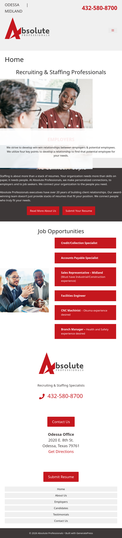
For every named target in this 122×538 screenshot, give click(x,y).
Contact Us (61, 421)
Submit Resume (61, 476)
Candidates (61, 508)
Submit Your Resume (79, 211)
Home (61, 489)
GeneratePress (84, 533)
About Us (61, 495)
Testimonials (61, 514)
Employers (61, 502)
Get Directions (61, 451)
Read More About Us (43, 211)
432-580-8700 (99, 8)
